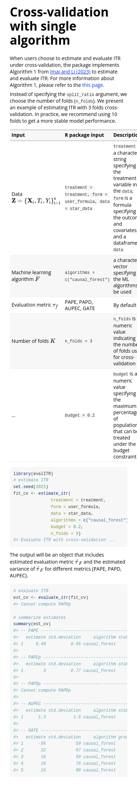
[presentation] (36, 200)
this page (92, 85)
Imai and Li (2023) (70, 71)
